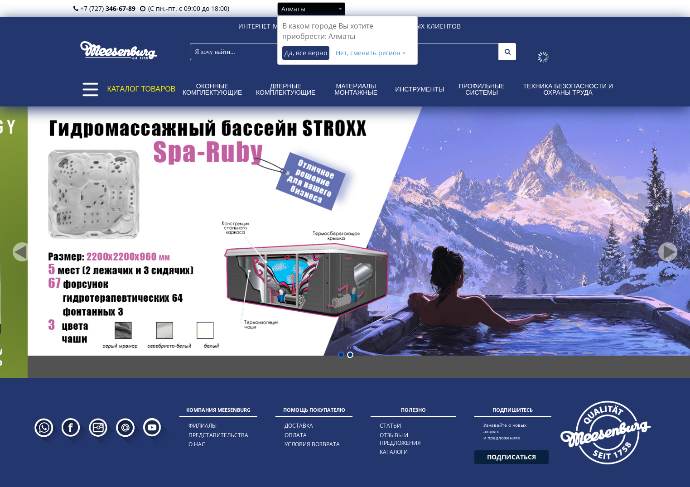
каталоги (394, 452)
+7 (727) (104, 8)
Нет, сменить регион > (371, 52)
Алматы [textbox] (293, 9)
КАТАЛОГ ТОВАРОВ (141, 89)
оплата (296, 435)
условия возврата (312, 444)
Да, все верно (306, 52)
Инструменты (419, 89)
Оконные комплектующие (212, 89)
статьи (390, 425)
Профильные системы (482, 89)
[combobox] (311, 8)
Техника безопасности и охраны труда (568, 89)
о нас (196, 444)
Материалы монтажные (355, 89)
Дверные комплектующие (285, 89)
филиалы (202, 425)
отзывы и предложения (400, 439)
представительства (218, 435)
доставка (299, 425)
